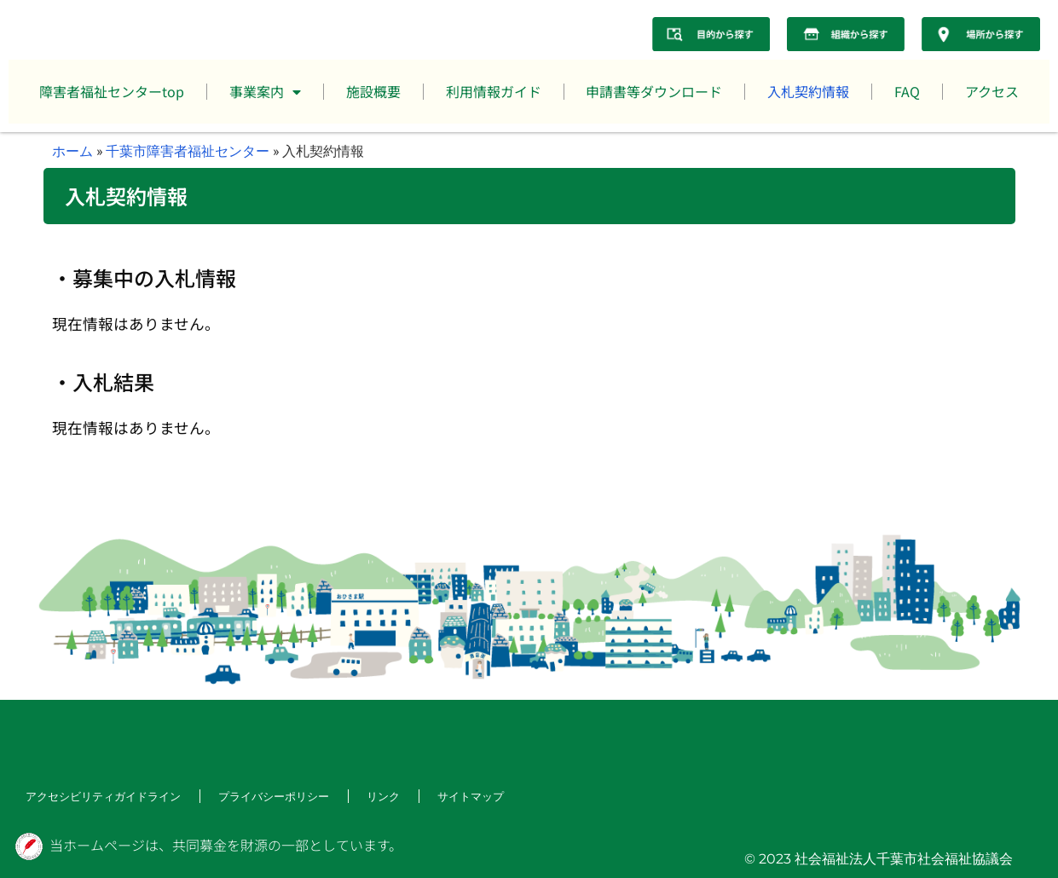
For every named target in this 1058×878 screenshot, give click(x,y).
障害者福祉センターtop (111, 91)
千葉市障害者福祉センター (187, 150)
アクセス (992, 91)
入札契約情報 (808, 91)
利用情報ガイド (493, 91)
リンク (365, 796)
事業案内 (265, 92)
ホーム (72, 150)
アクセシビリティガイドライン (97, 796)
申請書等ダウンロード (654, 91)
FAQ (907, 91)
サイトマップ (450, 796)
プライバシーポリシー (259, 796)
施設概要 (373, 91)
